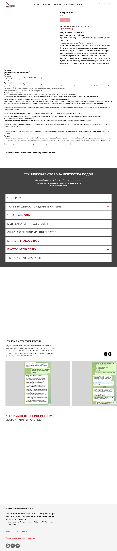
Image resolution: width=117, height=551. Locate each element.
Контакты (69, 4)
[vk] (13, 546)
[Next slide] (110, 354)
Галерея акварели (41, 4)
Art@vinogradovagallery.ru (16, 531)
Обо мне (57, 4)
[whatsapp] (8, 546)
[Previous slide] (105, 354)
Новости (80, 4)
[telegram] (17, 546)
